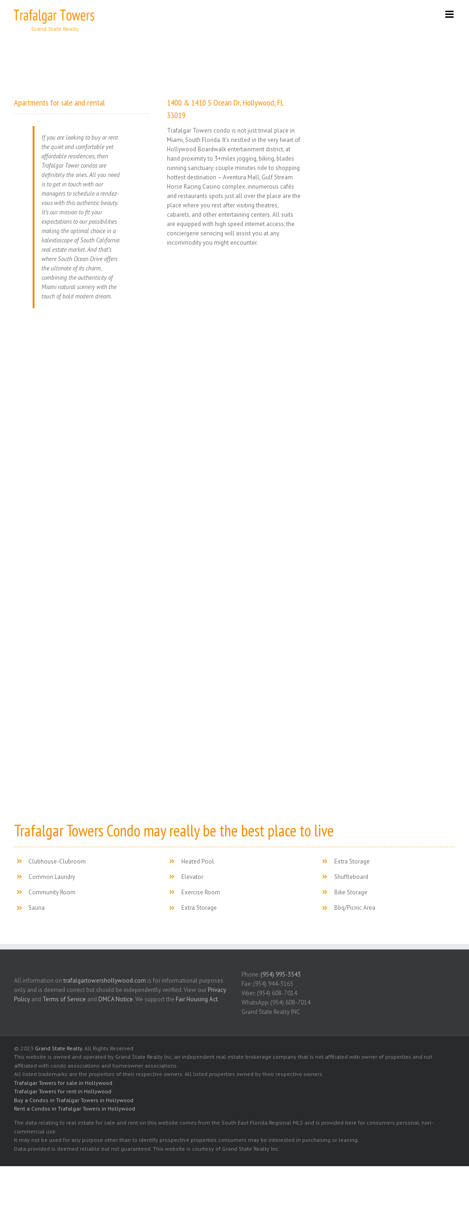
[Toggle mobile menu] (450, 14)
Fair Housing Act (197, 999)
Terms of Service (64, 999)
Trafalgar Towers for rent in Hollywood (62, 1091)
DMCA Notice (115, 999)
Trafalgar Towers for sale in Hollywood (63, 1082)
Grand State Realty (58, 1048)
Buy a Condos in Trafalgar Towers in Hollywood (73, 1100)
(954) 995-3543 (281, 974)
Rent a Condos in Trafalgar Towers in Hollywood (74, 1108)
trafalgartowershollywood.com (104, 980)
